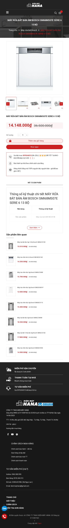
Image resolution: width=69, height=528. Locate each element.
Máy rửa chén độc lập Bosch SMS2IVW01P (30, 287)
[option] (34, 68)
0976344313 (27, 155)
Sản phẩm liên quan (16, 234)
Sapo (39, 523)
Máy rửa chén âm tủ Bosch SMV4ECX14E (30, 257)
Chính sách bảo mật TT (19, 457)
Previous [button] (8, 104)
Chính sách (11, 504)
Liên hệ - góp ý (11, 424)
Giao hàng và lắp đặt (18, 453)
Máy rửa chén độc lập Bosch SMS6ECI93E (30, 348)
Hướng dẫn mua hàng (13, 428)
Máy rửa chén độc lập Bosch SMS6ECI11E (30, 302)
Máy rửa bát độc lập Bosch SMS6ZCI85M (29, 318)
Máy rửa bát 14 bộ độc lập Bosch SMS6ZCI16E (31, 333)
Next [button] (61, 104)
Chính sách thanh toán (19, 461)
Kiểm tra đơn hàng (15, 508)
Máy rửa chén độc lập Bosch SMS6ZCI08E (30, 272)
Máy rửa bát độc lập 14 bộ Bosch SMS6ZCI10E (31, 242)
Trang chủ (11, 497)
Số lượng (9, 135)
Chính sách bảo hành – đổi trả (21, 449)
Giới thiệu (10, 501)
